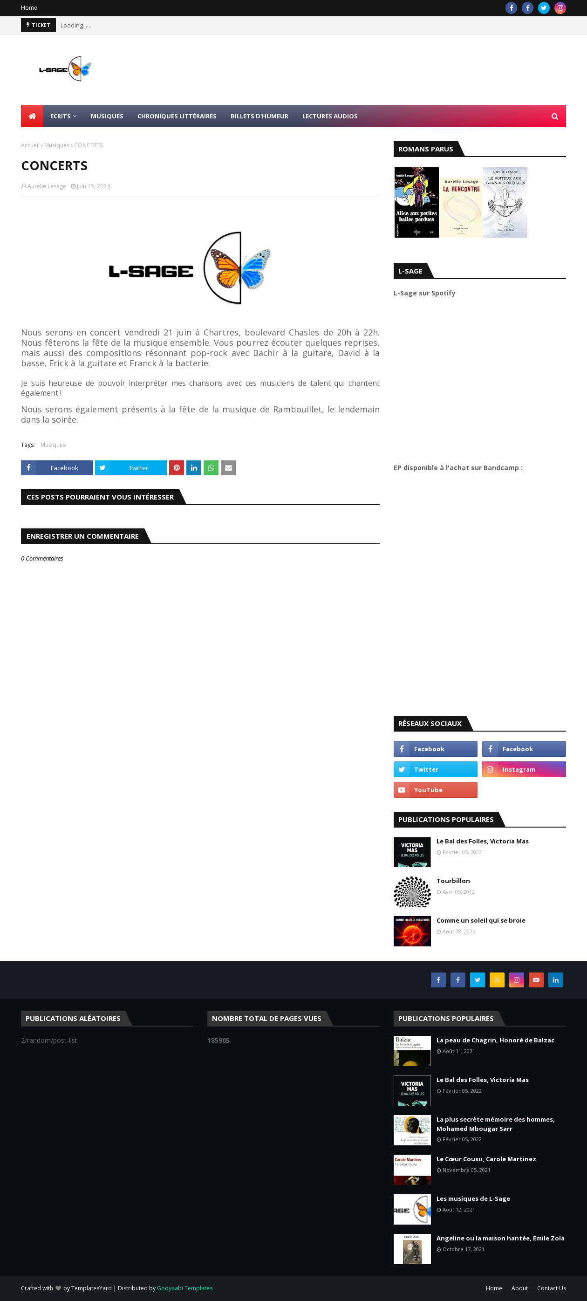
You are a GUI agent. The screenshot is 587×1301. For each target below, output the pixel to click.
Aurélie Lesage (46, 186)
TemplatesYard (91, 1288)
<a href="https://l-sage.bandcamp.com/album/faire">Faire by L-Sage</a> (475, 590)
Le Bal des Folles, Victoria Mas (483, 841)
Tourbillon (453, 880)
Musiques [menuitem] (107, 116)
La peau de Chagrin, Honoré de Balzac (495, 1040)
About (520, 1288)
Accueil (30, 145)
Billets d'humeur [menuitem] (259, 116)
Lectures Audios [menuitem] (330, 116)
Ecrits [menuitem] (60, 116)
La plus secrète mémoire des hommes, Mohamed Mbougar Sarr (496, 1124)
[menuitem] (32, 116)
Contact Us (551, 1288)
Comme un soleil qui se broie (481, 920)
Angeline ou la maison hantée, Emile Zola (501, 1238)
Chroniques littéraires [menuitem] (177, 116)
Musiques (56, 145)
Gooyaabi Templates (184, 1288)
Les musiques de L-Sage (473, 1198)
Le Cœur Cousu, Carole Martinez (486, 1159)
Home (29, 8)
